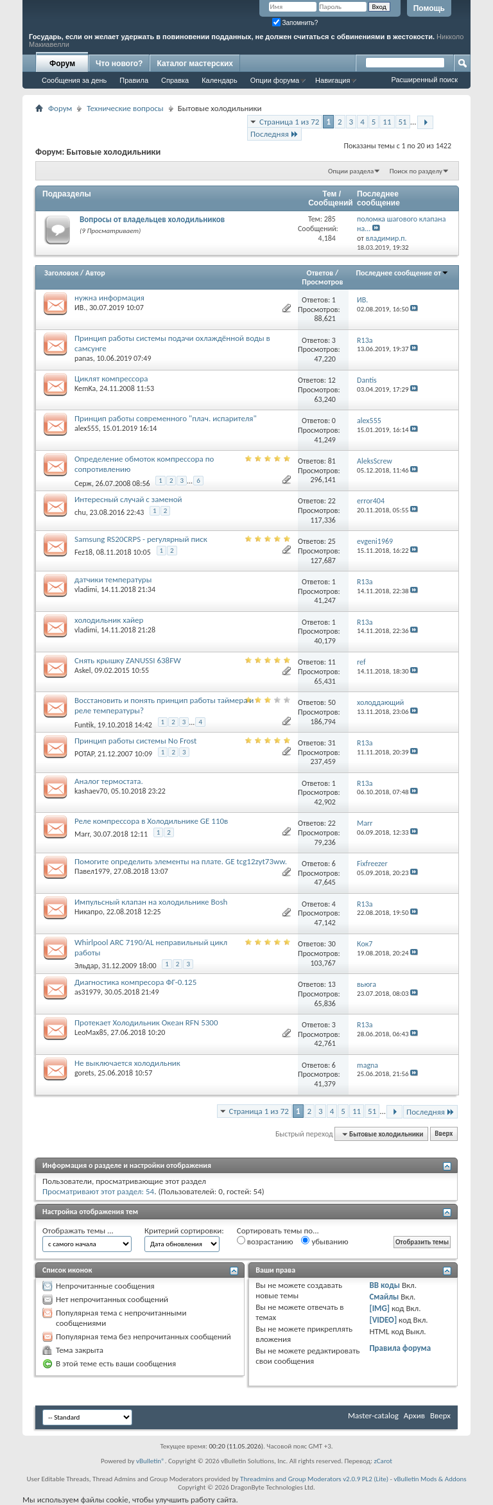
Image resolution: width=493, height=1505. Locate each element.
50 (332, 702)
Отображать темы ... (78, 1230)
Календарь (220, 80)
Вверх (444, 1134)
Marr (81, 834)
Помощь (429, 8)
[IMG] (379, 1308)
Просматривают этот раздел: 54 (98, 1191)
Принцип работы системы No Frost (135, 740)
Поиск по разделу (416, 171)
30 (332, 943)
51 (403, 121)
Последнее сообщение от (402, 272)
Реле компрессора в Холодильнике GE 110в (151, 821)
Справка (175, 80)
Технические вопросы (125, 108)
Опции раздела (351, 171)
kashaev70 (90, 791)
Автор (95, 272)
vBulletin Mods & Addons (430, 1479)
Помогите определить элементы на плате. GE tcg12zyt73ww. (180, 861)
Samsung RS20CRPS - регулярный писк (140, 539)
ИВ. (79, 307)
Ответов (320, 272)
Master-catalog (373, 1415)
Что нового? (119, 63)
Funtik (84, 724)
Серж (83, 483)
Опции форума (274, 80)
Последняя (274, 134)
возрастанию (265, 1241)
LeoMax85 (90, 1032)
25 (332, 541)
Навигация (332, 80)
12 (332, 380)
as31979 (87, 991)
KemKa (85, 388)
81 (332, 461)
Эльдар (86, 965)
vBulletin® (150, 1461)
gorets (84, 1072)
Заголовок (61, 272)
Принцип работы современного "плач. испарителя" (165, 418)
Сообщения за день (74, 80)
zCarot (383, 1461)
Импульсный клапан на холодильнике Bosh (150, 902)
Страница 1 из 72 (289, 121)
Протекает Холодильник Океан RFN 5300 (146, 1022)
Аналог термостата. (108, 781)
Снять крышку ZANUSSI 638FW (127, 660)
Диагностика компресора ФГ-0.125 (135, 982)
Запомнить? (295, 22)
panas (83, 358)
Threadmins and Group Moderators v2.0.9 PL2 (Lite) (314, 1479)
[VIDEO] (383, 1320)
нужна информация (109, 297)
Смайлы (384, 1296)
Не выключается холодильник (127, 1063)
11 (387, 121)
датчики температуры (112, 579)
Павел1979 (92, 871)
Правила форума (400, 1348)
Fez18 (83, 552)
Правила (133, 80)
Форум (62, 63)
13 (332, 984)
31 (332, 742)
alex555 (86, 428)
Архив (414, 1415)
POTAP (84, 753)
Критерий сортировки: (184, 1230)
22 (332, 500)
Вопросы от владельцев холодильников (152, 219)
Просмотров (322, 281)
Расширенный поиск (424, 79)
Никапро (88, 911)
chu (80, 512)
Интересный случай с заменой (128, 499)
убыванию (324, 1241)
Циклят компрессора (111, 378)
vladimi (85, 589)
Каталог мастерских (195, 63)
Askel (82, 670)
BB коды (384, 1285)
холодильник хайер (108, 620)
